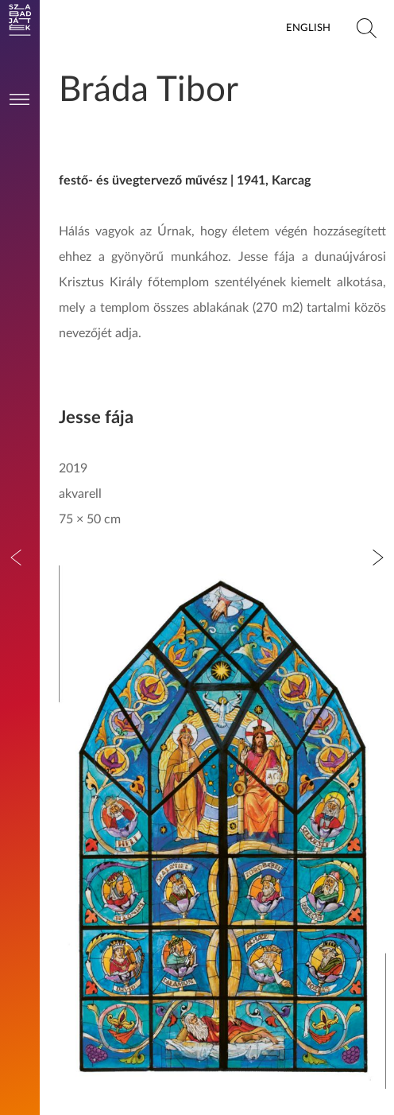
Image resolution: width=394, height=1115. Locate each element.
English (308, 28)
